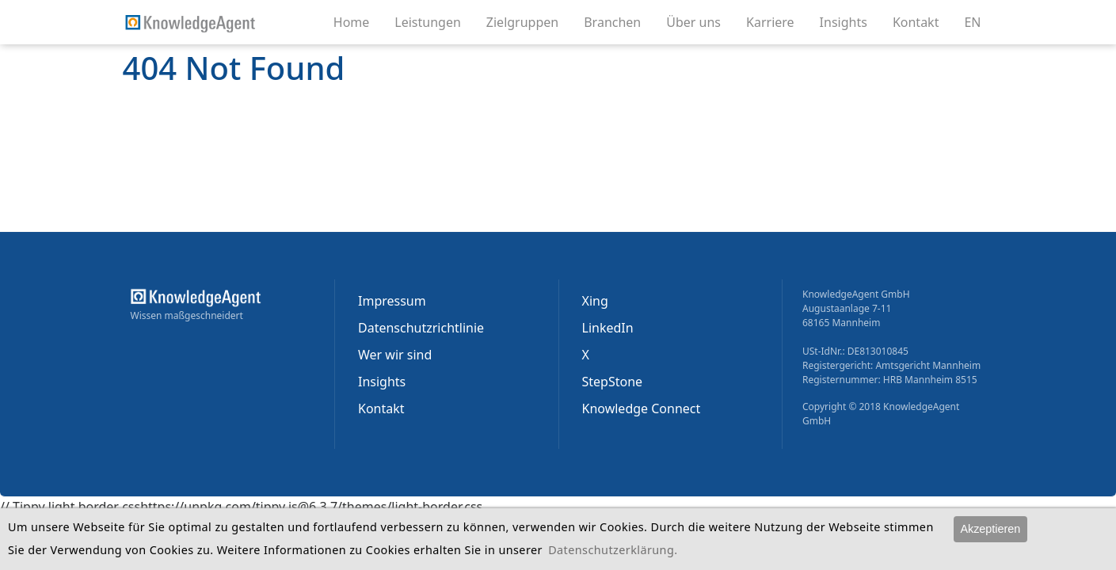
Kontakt (922, 21)
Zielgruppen (528, 21)
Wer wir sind (395, 354)
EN (972, 22)
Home (351, 22)
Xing (595, 301)
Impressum (392, 301)
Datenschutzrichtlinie (421, 327)
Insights (850, 21)
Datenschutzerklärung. (612, 549)
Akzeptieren (990, 528)
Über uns (699, 21)
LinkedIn (608, 327)
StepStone (612, 381)
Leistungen (434, 21)
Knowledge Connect (641, 408)
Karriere (776, 21)
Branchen (618, 21)
